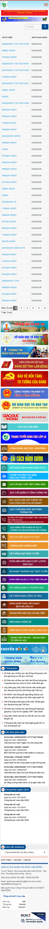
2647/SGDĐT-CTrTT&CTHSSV (15, 70)
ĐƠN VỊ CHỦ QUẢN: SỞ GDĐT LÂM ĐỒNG (21, 867)
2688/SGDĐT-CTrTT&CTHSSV (15, 44)
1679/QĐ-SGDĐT (9, 156)
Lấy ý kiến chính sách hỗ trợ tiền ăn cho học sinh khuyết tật (24, 717)
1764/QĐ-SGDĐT (9, 57)
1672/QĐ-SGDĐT (9, 294)
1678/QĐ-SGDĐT (9, 274)
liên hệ (27, 860)
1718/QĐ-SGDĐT (9, 208)
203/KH (5, 97)
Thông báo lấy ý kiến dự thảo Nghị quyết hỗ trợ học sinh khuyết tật (24, 724)
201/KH (5, 149)
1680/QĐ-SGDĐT (9, 116)
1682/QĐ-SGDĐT (9, 143)
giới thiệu (6, 860)
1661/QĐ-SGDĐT (9, 255)
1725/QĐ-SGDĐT (9, 123)
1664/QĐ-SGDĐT (9, 176)
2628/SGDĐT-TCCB (10, 281)
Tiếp (3, 312)
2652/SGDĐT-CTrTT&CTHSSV (15, 64)
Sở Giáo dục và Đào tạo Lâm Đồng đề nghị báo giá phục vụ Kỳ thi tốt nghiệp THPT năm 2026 (24, 710)
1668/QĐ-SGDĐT (9, 169)
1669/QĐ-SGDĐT (9, 287)
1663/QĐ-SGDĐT (9, 301)
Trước (9, 308)
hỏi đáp (17, 860)
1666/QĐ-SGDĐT (9, 129)
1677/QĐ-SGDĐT (9, 182)
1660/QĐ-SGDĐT (9, 110)
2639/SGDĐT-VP (9, 202)
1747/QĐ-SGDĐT (9, 261)
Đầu (4, 308)
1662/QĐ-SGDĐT (9, 228)
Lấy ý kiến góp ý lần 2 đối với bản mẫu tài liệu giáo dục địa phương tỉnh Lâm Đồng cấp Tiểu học (25, 688)
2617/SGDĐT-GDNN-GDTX (13, 248)
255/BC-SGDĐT (8, 189)
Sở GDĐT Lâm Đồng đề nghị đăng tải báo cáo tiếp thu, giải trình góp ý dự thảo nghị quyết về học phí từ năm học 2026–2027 (24, 696)
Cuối (9, 312)
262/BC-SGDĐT (8, 90)
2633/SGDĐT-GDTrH (11, 136)
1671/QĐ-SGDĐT (9, 222)
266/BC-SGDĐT (9, 51)
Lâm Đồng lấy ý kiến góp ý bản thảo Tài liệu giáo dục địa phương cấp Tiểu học (24, 703)
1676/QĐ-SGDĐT (9, 268)
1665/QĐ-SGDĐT (9, 215)
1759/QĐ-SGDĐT (9, 77)
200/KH (5, 195)
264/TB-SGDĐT (9, 241)
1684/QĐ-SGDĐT (9, 162)
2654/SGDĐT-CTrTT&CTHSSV (15, 103)
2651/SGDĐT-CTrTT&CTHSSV (15, 83)
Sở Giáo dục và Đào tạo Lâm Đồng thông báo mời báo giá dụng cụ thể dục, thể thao (25, 674)
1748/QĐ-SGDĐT (9, 235)
